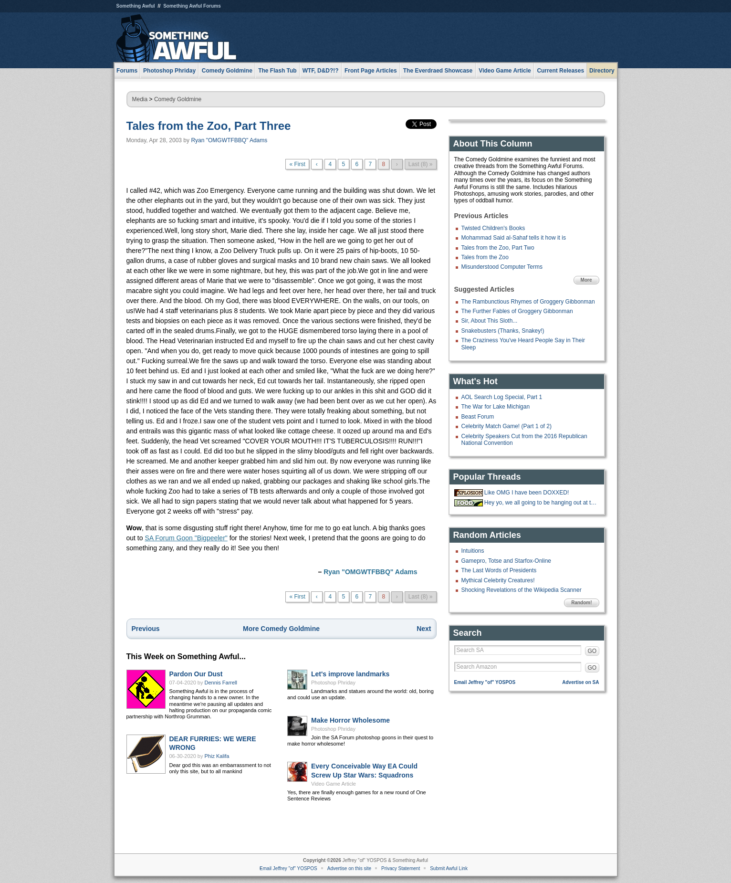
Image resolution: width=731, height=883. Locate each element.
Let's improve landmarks (350, 674)
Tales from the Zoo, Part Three (208, 125)
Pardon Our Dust (196, 674)
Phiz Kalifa (217, 756)
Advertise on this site (349, 868)
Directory (602, 70)
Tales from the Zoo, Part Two (497, 247)
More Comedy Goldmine (281, 628)
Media (140, 99)
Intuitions (472, 550)
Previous (146, 628)
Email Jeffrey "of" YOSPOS (485, 682)
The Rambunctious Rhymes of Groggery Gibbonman (528, 301)
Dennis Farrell (221, 682)
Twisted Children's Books (493, 228)
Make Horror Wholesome (350, 720)
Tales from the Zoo (485, 257)
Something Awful (135, 6)
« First (297, 164)
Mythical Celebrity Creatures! (498, 580)
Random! (581, 602)
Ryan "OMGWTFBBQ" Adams (229, 140)
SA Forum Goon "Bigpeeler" (186, 538)
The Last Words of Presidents (499, 570)
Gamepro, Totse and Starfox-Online (506, 560)
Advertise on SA (580, 682)
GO (592, 651)
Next (424, 628)
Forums (126, 70)
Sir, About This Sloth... (489, 320)
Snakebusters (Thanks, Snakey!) (502, 330)
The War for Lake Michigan (495, 406)
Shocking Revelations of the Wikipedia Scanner (521, 590)
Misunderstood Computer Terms (502, 266)
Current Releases (560, 70)
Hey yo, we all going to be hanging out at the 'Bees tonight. (540, 502)
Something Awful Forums (192, 6)
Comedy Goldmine (177, 99)
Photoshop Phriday (333, 682)
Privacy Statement (400, 868)
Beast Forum (477, 416)
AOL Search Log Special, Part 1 (502, 397)
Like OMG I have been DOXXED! (526, 492)
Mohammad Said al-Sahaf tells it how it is (513, 237)
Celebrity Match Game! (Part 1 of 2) (506, 426)
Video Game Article (333, 784)
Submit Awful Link (449, 868)
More (586, 280)
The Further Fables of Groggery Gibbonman (517, 311)
